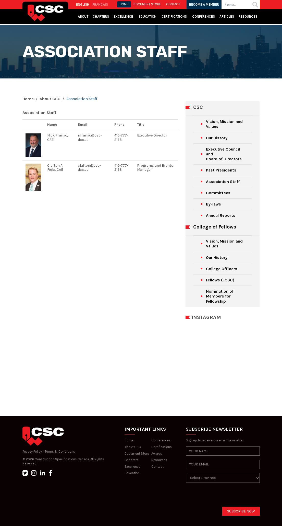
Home (28, 98)
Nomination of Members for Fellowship (220, 296)
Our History (216, 137)
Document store (147, 4)
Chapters (101, 16)
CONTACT (173, 4)
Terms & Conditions (60, 451)
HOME (124, 4)
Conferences (203, 16)
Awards (156, 453)
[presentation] (224, 497)
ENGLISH (82, 4)
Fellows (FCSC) (220, 280)
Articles (226, 16)
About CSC (50, 98)
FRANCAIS (100, 4)
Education (132, 473)
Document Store (137, 453)
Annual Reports (220, 215)
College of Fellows (214, 227)
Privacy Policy (32, 451)
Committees (218, 192)
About (83, 16)
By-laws (213, 204)
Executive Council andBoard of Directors (224, 154)
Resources (248, 16)
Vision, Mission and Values (224, 124)
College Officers (221, 268)
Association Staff (223, 181)
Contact (157, 466)
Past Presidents (221, 170)
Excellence (124, 16)
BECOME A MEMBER (204, 4)
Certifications (174, 16)
